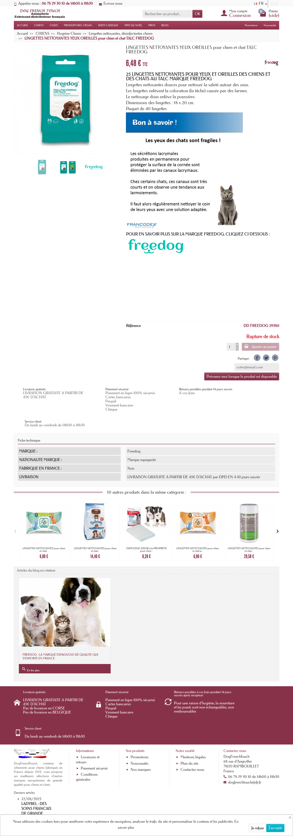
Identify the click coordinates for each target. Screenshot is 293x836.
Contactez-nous (192, 727)
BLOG (165, 25)
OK (197, 14)
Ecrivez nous (110, 3)
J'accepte (275, 828)
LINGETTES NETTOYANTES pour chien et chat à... (197, 534)
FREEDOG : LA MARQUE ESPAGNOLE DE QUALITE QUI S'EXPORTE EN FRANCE (57, 633)
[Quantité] (230, 347)
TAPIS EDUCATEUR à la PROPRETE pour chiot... (146, 534)
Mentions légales (193, 714)
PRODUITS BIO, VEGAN (78, 25)
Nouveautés (270, 25)
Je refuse (257, 828)
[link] (257, 357)
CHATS (54, 25)
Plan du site (189, 720)
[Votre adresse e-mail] (136, 806)
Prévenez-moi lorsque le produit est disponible (241, 376)
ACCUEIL (22, 25)
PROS (151, 25)
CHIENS (39, 25)
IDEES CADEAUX (108, 25)
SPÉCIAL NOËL (133, 25)
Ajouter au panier (260, 346)
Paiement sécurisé (94, 725)
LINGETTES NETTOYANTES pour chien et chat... (44, 534)
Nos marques (141, 727)
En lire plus (30, 646)
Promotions (251, 25)
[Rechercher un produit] (167, 14)
